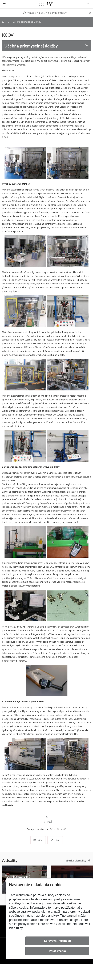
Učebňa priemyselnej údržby (31, 46)
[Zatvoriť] (4, 4)
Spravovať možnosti (57, 940)
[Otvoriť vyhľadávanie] (88, 4)
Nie (55, 840)
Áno (38, 840)
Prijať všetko (57, 950)
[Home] (3, 21)
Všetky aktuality (76, 860)
